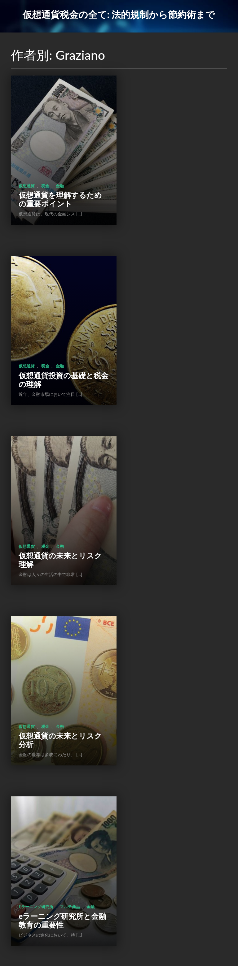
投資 (45, 687)
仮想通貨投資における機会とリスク (56, 861)
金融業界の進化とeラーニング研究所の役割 (174, 524)
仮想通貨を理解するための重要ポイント (56, 187)
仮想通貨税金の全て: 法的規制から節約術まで (119, 14)
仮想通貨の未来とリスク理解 (56, 356)
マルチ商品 (70, 510)
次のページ (160, 922)
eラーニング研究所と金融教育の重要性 (59, 524)
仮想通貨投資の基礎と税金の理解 (171, 187)
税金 (45, 173)
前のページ (77, 922)
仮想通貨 (27, 173)
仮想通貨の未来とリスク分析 (172, 356)
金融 (60, 173)
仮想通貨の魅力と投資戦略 (171, 861)
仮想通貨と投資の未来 (56, 696)
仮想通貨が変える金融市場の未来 (172, 692)
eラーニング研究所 (36, 510)
